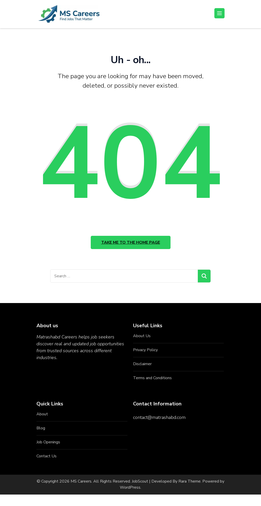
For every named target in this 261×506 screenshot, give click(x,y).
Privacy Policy (145, 350)
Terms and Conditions (152, 378)
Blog (40, 428)
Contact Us (46, 456)
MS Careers (81, 481)
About (42, 414)
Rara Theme (189, 481)
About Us (142, 336)
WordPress (130, 487)
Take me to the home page (130, 242)
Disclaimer (142, 364)
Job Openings (48, 442)
